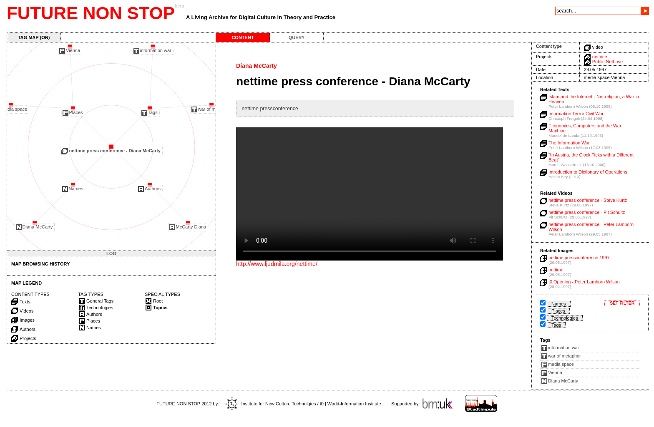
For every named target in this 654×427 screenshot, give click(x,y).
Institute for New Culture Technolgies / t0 (275, 403)
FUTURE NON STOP (91, 13)
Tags (556, 325)
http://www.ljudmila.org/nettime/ (276, 264)
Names (558, 303)
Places (558, 310)
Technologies (564, 317)
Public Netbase (607, 61)
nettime (599, 56)
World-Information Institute (354, 403)
